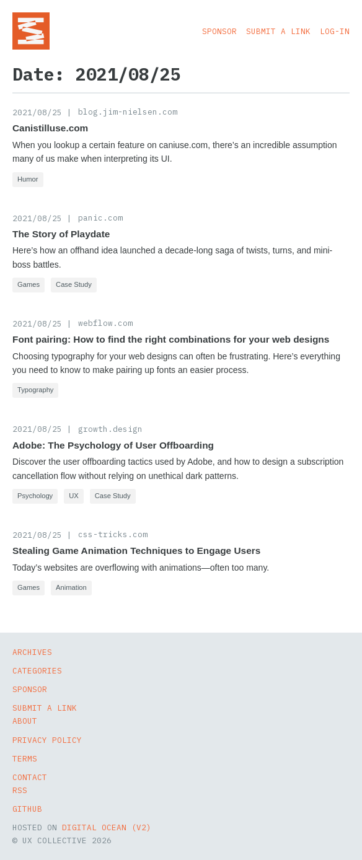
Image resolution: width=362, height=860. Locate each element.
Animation (71, 587)
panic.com (100, 217)
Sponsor (219, 31)
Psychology (35, 495)
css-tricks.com (113, 534)
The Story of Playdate (61, 234)
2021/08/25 (37, 112)
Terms (24, 758)
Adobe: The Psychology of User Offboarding (113, 445)
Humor (27, 179)
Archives (32, 652)
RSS (19, 790)
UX (74, 495)
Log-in (335, 31)
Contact (29, 777)
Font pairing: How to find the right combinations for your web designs (170, 339)
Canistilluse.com (50, 128)
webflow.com (105, 323)
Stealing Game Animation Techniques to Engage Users (136, 550)
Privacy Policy (47, 740)
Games (28, 284)
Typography (35, 389)
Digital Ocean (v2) (106, 827)
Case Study (74, 284)
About (24, 721)
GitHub (27, 809)
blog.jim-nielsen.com (127, 111)
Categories (37, 670)
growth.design (110, 429)
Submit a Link (278, 31)
